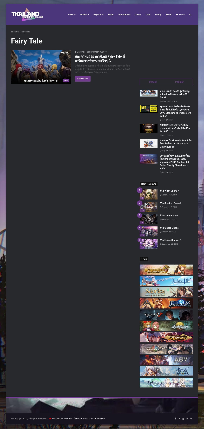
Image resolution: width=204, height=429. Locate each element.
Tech (148, 14)
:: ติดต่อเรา (77, 419)
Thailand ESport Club (62, 419)
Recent (153, 81)
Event (169, 14)
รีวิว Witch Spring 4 (169, 191)
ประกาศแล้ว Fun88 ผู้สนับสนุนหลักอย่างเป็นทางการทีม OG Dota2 (175, 94)
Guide (138, 14)
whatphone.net (98, 419)
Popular (179, 81)
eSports (97, 14)
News (70, 14)
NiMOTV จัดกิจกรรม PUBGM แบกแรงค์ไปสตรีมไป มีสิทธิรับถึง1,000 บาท (175, 128)
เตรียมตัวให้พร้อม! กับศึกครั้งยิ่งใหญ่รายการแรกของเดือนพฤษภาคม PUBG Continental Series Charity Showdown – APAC (175, 162)
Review (83, 14)
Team (110, 14)
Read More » (82, 79)
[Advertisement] (166, 50)
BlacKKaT (80, 52)
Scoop (158, 14)
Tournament (124, 14)
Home (15, 31)
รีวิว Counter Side (169, 216)
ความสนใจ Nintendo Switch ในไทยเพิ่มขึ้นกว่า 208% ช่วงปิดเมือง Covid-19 (176, 143)
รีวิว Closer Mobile (169, 228)
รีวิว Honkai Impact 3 (170, 240)
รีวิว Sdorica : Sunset (170, 203)
